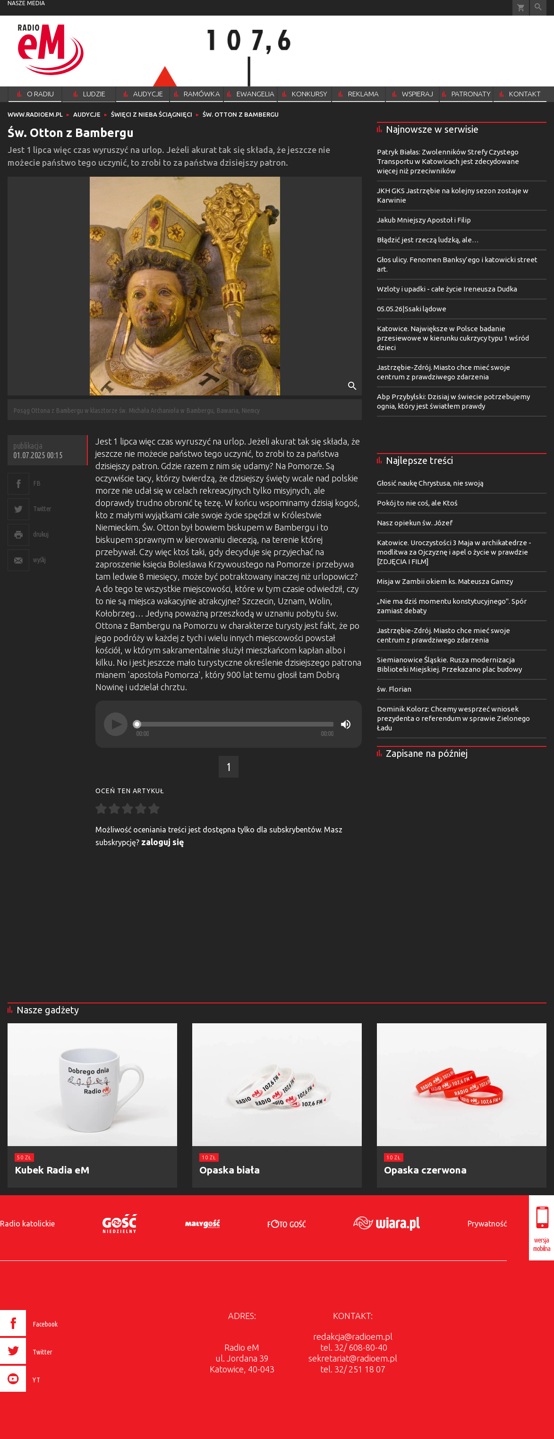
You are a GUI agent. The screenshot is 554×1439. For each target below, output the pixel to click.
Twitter (42, 509)
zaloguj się (162, 842)
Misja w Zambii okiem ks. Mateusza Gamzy (445, 581)
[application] (228, 724)
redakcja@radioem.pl (352, 1336)
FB (36, 483)
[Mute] (345, 724)
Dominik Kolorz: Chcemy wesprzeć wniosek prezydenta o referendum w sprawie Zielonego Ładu (453, 718)
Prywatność (487, 1223)
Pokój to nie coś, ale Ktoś (417, 503)
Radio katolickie (27, 1223)
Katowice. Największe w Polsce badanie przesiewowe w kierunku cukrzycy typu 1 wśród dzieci (453, 338)
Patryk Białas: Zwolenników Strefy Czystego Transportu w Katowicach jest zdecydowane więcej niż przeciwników (448, 161)
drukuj (40, 534)
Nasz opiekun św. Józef (414, 523)
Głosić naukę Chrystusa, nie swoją (430, 483)
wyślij (39, 560)
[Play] (116, 724)
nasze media (26, 3)
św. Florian (394, 689)
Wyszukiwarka (538, 8)
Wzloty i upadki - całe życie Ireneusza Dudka (447, 289)
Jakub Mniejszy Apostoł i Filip (424, 220)
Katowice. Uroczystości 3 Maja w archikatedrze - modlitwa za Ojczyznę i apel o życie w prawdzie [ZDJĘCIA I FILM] (454, 552)
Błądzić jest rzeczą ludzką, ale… (428, 240)
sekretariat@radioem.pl (352, 1358)
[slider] (234, 724)
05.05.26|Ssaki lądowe (411, 309)
